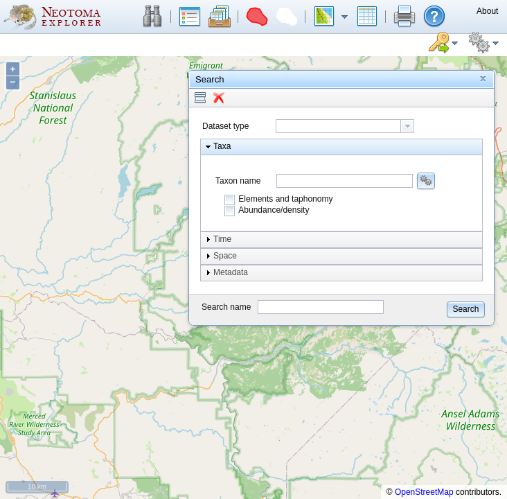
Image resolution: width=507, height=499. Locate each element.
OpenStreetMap (424, 492)
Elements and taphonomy (285, 199)
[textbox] (338, 126)
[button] (152, 16)
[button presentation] (407, 126)
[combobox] (345, 126)
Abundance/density (273, 210)
